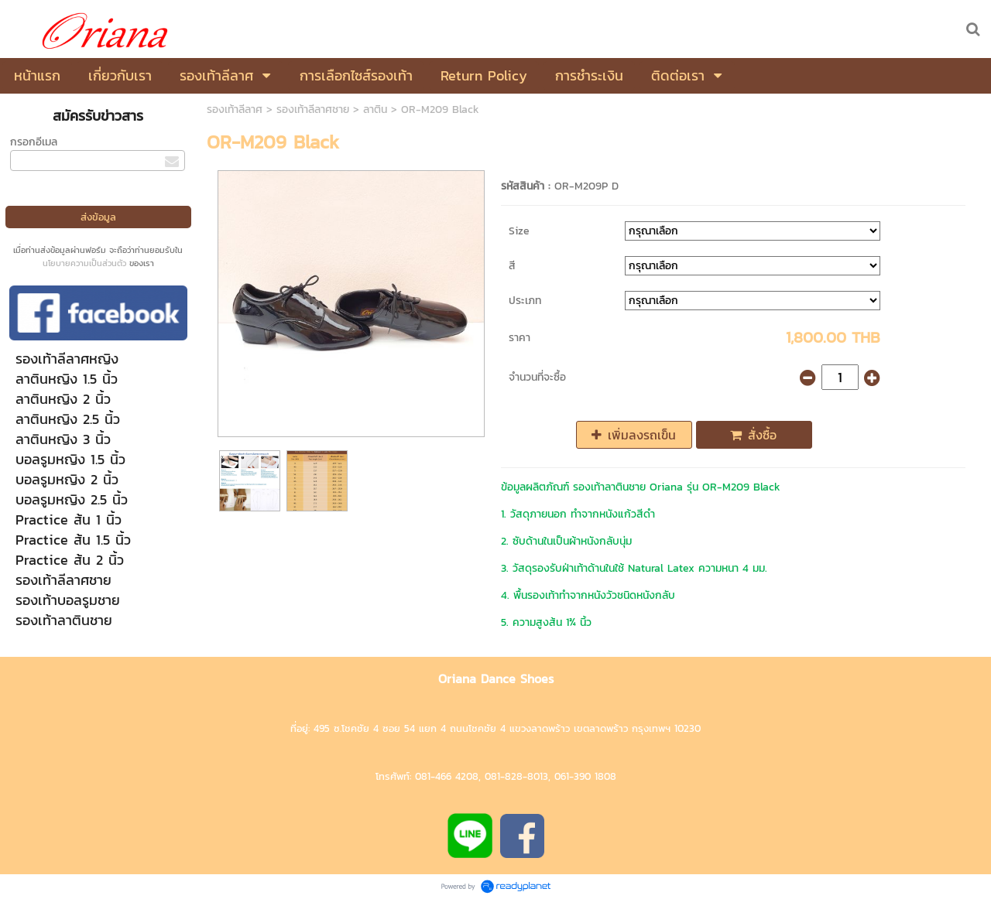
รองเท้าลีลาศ (234, 109)
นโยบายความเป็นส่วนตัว (84, 263)
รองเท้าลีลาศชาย (312, 109)
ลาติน (375, 109)
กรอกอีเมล (33, 142)
